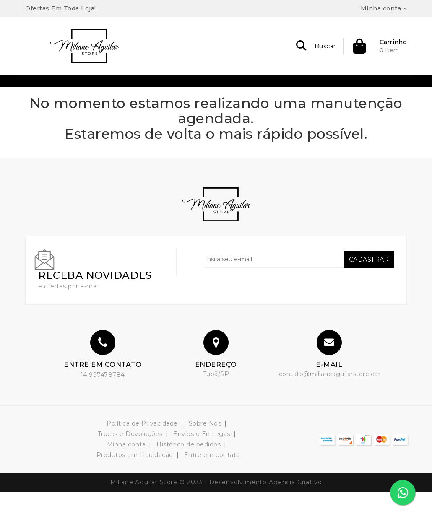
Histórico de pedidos (188, 484)
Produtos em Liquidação (134, 495)
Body (147, 111)
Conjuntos (169, 91)
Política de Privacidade (142, 463)
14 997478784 (103, 415)
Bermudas (49, 91)
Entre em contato (212, 495)
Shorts (243, 111)
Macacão (212, 91)
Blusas (389, 91)
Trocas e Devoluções (130, 474)
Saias (211, 111)
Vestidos (280, 111)
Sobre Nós (205, 463)
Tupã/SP (216, 414)
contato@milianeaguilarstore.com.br (336, 414)
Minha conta (126, 484)
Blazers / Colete (341, 91)
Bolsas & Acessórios (109, 91)
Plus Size (254, 91)
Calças (179, 111)
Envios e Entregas (201, 474)
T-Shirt (292, 91)
